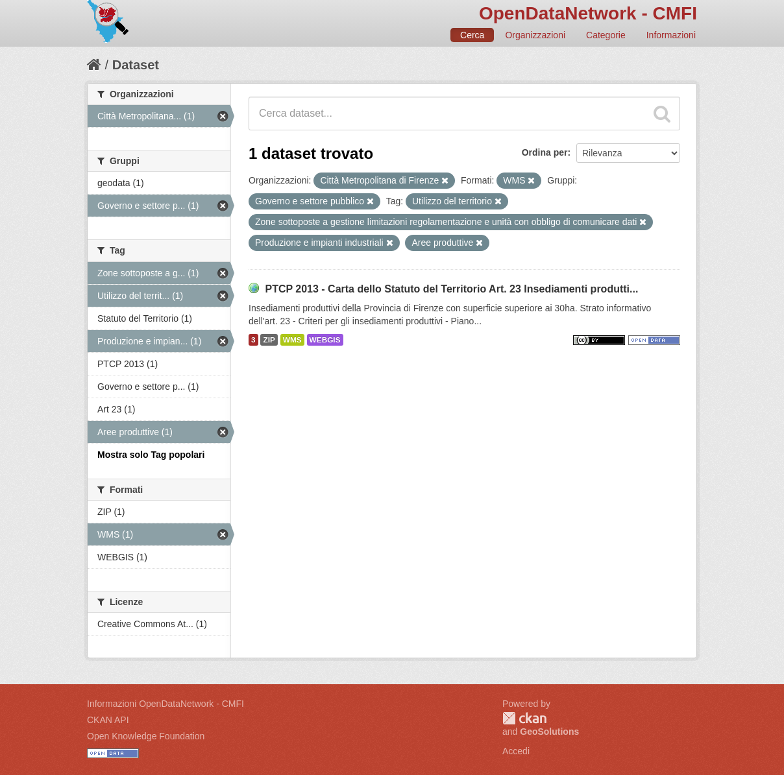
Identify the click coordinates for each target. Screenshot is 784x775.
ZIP (269, 339)
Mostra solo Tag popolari (150, 454)
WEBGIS (325, 339)
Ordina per (545, 152)
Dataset (135, 65)
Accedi (516, 751)
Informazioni (671, 35)
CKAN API (108, 720)
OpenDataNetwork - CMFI (588, 13)
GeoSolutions (549, 731)
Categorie (606, 35)
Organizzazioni (535, 35)
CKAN (524, 718)
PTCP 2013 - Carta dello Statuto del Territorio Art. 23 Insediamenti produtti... (451, 288)
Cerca (472, 35)
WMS (292, 339)
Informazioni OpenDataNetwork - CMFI (165, 703)
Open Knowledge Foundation (145, 736)
